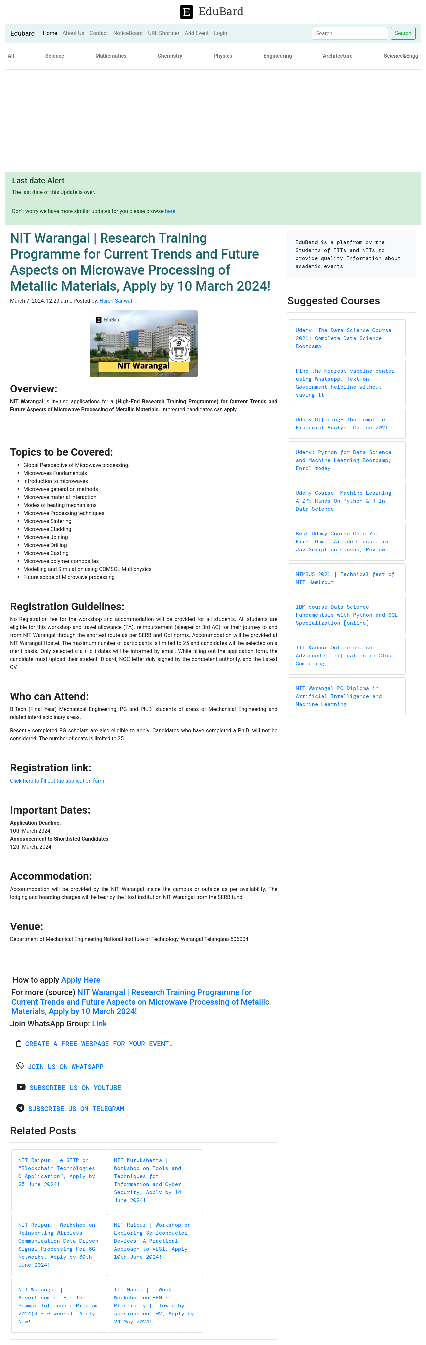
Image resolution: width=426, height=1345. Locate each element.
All (11, 56)
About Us (73, 33)
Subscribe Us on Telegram (76, 1108)
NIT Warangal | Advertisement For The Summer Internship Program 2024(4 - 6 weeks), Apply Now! (58, 1305)
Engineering (277, 56)
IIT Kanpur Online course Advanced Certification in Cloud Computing (345, 655)
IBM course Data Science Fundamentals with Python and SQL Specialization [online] (347, 614)
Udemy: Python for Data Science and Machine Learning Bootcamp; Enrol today (343, 460)
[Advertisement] (213, 121)
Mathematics (110, 56)
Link (99, 1023)
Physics (222, 56)
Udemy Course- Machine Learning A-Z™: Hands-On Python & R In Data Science (343, 500)
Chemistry (170, 56)
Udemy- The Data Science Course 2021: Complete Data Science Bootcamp (343, 338)
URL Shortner (163, 33)
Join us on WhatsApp (66, 1066)
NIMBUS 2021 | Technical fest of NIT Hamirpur (345, 578)
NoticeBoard (128, 33)
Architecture (338, 56)
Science (54, 56)
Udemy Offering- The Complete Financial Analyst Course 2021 (342, 423)
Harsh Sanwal (116, 301)
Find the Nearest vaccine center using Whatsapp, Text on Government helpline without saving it (345, 382)
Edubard (22, 33)
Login (220, 33)
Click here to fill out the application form (57, 781)
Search (403, 33)
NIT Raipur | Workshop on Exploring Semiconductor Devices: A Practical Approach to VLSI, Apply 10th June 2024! (152, 1240)
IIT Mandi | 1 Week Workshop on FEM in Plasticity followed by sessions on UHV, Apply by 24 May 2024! (154, 1305)
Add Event (197, 33)
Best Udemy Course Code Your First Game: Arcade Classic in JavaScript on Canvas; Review (342, 541)
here (170, 211)
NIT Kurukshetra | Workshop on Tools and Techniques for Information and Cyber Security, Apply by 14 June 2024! (147, 1180)
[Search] (350, 33)
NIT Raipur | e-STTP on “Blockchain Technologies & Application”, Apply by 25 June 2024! (56, 1172)
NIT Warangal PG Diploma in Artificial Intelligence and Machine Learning (339, 696)
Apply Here (80, 980)
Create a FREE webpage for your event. (99, 1043)
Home (51, 32)
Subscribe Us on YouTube (75, 1087)
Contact (99, 33)
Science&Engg (401, 56)
